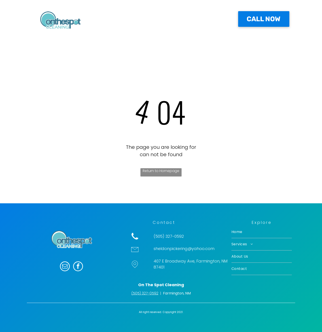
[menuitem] (126, 21)
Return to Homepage (161, 170)
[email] (65, 266)
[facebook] (78, 266)
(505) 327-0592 (144, 293)
